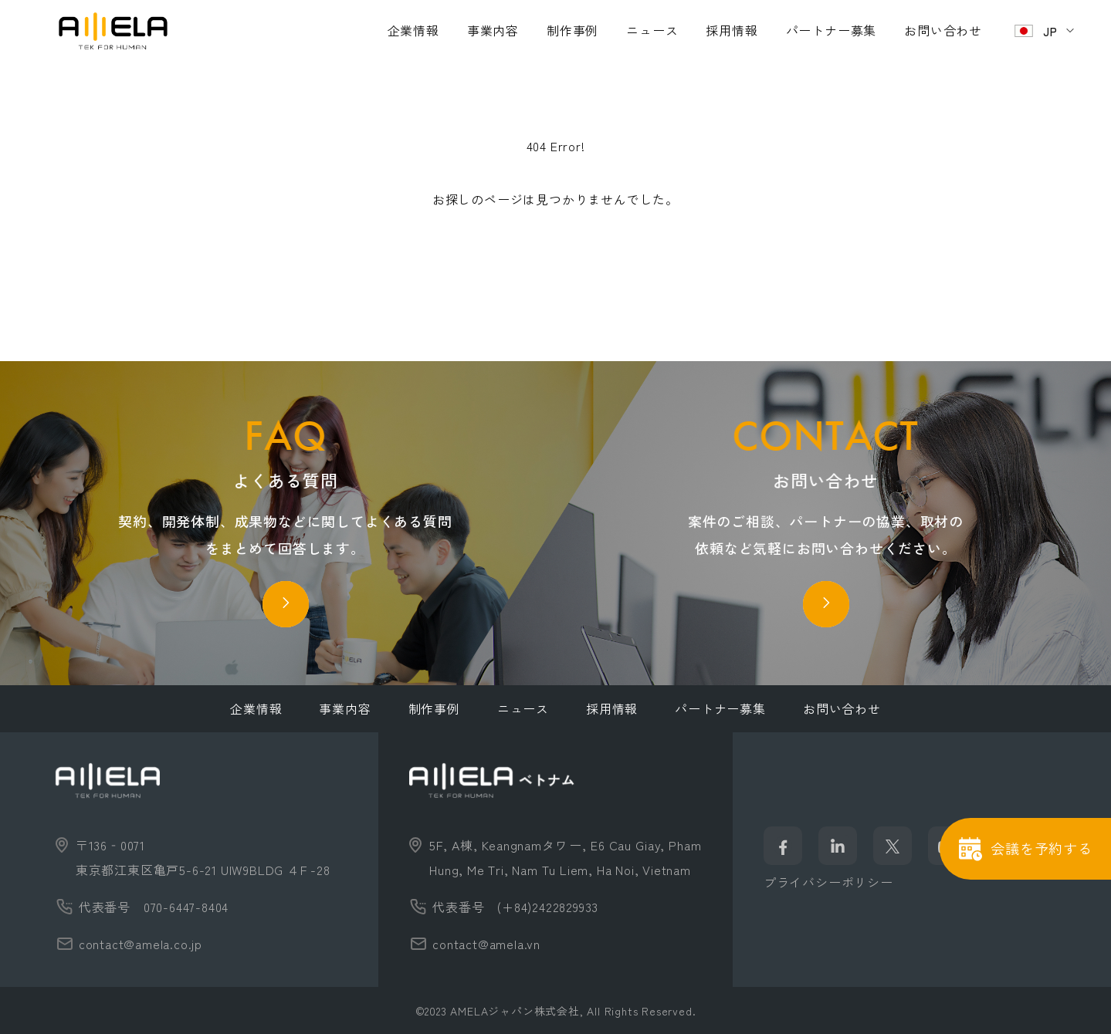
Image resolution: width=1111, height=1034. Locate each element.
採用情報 (731, 30)
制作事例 (572, 30)
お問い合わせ (943, 30)
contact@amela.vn (486, 943)
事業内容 (493, 30)
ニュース (652, 30)
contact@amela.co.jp (140, 943)
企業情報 (413, 30)
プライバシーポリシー (828, 882)
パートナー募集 (831, 30)
